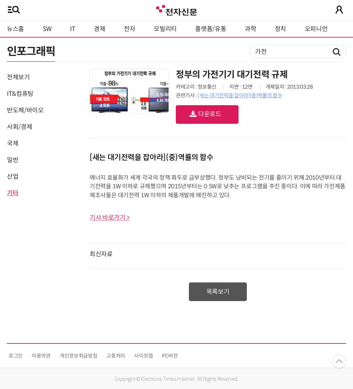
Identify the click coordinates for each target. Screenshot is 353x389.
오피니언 (316, 29)
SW (47, 29)
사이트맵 (143, 355)
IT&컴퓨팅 (20, 94)
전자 (129, 29)
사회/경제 (19, 127)
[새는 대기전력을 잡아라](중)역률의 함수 (240, 95)
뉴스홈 (15, 29)
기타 (12, 193)
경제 (99, 29)
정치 (280, 29)
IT (72, 29)
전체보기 (18, 77)
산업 (12, 176)
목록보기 (218, 292)
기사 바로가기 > (110, 217)
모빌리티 (165, 29)
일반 (12, 160)
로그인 (16, 355)
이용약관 (41, 355)
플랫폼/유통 (210, 29)
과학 (250, 29)
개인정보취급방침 (78, 355)
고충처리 (115, 355)
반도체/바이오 (25, 110)
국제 (12, 143)
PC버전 (170, 355)
